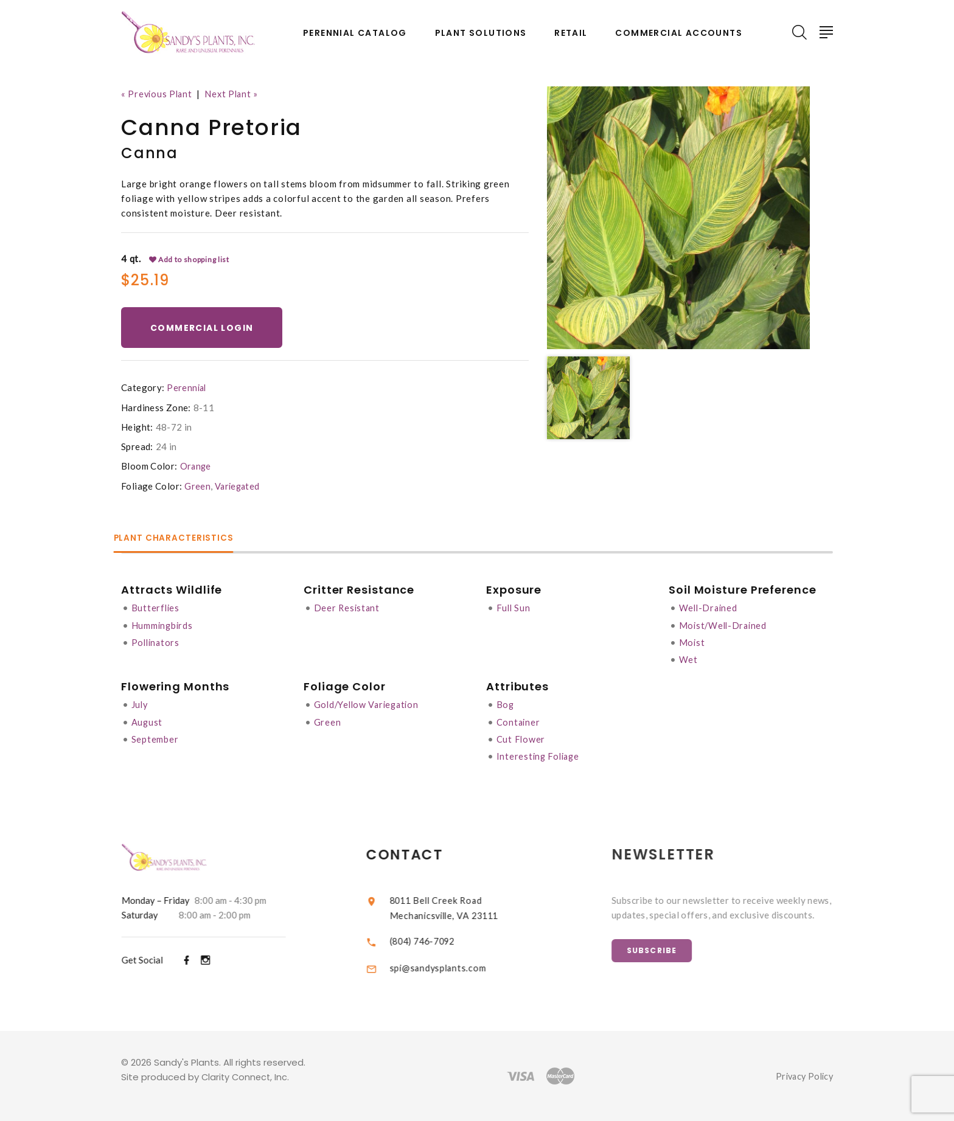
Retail (570, 33)
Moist (692, 642)
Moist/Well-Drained (725, 625)
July (140, 704)
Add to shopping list (190, 259)
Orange (196, 467)
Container (518, 722)
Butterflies (156, 608)
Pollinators (156, 642)
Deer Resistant (348, 608)
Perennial (187, 389)
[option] (678, 217)
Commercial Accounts (678, 33)
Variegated (238, 487)
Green (197, 487)
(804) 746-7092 (436, 940)
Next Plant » (235, 93)
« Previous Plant (158, 93)
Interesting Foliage (539, 756)
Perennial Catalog (355, 33)
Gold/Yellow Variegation (369, 704)
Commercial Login (204, 328)
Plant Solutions (481, 33)
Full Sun (514, 608)
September (155, 739)
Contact (417, 854)
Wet (688, 659)
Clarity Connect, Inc (245, 1077)
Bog (505, 704)
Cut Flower (521, 739)
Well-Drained (709, 608)
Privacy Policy (802, 1076)
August (147, 722)
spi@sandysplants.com (450, 967)
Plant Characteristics (182, 539)
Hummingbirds (163, 625)
